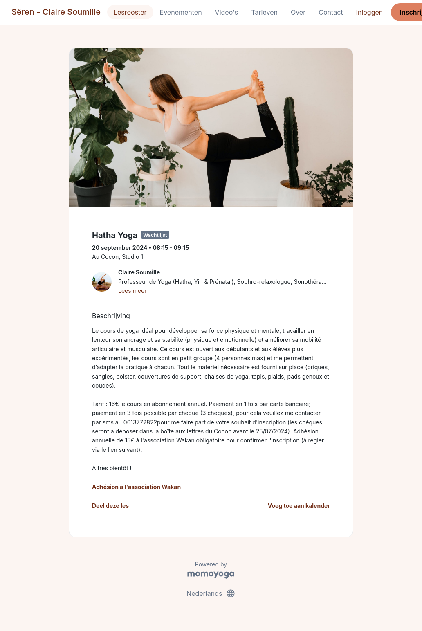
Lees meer (132, 290)
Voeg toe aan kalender (299, 505)
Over (298, 12)
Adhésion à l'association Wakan (136, 486)
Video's (226, 12)
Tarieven (264, 12)
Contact (331, 12)
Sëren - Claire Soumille (56, 12)
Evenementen (181, 12)
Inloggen (369, 12)
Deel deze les (110, 505)
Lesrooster (130, 12)
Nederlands (211, 593)
